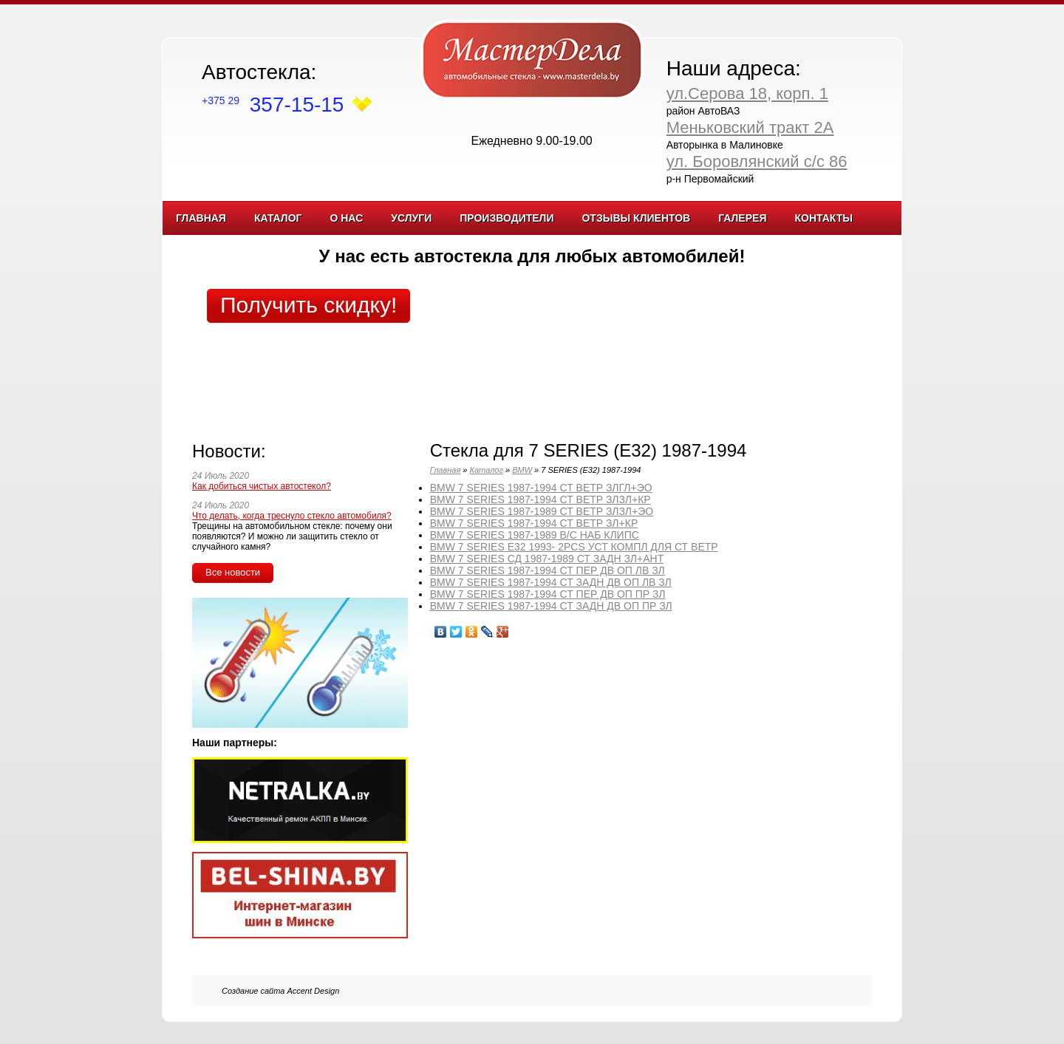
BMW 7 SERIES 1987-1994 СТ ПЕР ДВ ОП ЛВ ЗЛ (547, 570)
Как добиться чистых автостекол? (261, 486)
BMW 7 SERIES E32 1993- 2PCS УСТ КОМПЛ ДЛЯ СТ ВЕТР (574, 547)
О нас (346, 218)
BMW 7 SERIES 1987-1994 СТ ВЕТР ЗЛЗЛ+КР (540, 499)
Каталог (278, 218)
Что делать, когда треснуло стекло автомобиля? (292, 516)
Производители (506, 218)
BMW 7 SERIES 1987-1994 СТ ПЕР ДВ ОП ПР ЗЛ (548, 594)
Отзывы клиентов (636, 218)
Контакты (823, 218)
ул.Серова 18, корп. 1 (747, 93)
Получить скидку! (308, 305)
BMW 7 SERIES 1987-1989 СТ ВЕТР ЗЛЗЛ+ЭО (542, 511)
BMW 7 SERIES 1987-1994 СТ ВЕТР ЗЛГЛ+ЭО (541, 488)
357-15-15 (273, 104)
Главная (201, 218)
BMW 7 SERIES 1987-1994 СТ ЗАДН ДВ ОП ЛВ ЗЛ (551, 582)
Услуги (411, 218)
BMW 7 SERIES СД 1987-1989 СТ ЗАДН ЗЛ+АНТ (547, 558)
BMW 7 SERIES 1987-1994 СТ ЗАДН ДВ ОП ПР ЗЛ (551, 606)
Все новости (232, 572)
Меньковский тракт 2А (750, 127)
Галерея (742, 218)
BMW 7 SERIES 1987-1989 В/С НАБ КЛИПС (534, 535)
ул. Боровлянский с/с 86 (757, 161)
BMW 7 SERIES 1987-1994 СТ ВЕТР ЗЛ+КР (534, 523)
